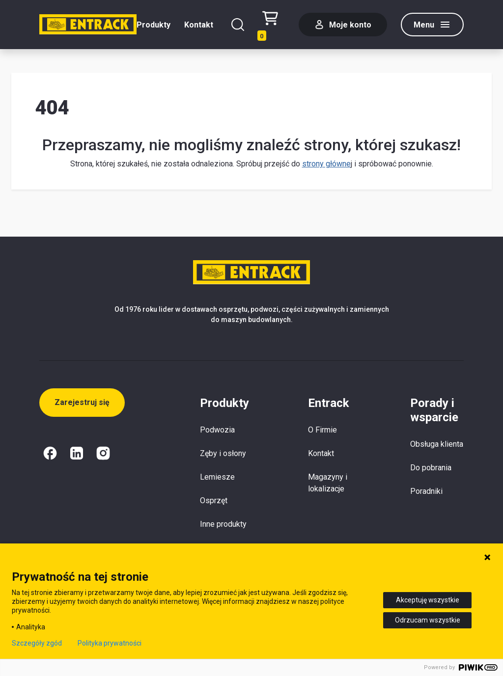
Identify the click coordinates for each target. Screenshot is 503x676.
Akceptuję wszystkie (427, 600)
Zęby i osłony (223, 453)
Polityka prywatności (109, 643)
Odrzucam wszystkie (427, 620)
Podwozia (217, 429)
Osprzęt (213, 500)
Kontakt (198, 24)
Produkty (153, 24)
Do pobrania (430, 467)
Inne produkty (223, 524)
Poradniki (426, 491)
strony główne (326, 163)
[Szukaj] (238, 24)
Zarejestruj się (82, 402)
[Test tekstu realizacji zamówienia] (273, 24)
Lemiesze (217, 477)
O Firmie (322, 429)
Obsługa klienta (436, 444)
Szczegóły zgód (37, 643)
